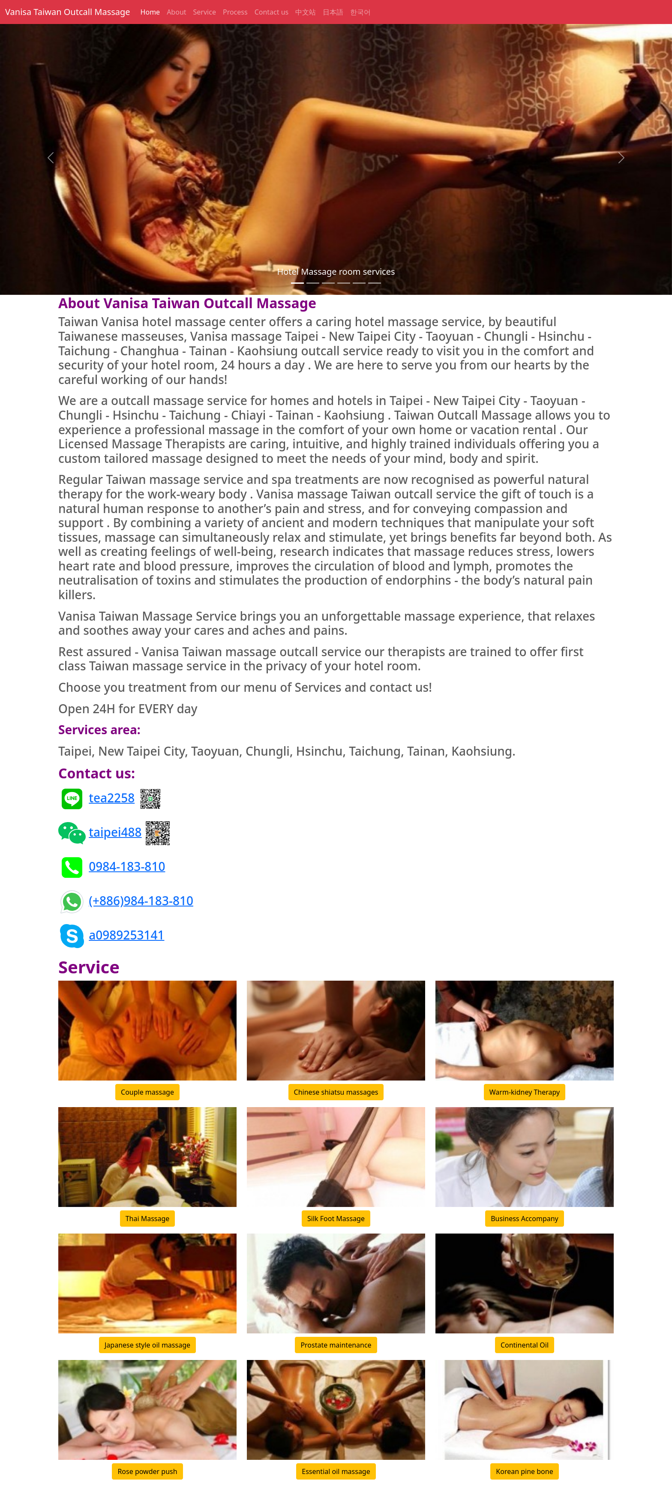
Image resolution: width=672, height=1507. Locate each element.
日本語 (333, 12)
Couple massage (147, 1092)
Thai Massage (148, 1218)
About (176, 12)
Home (150, 12)
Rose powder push (147, 1471)
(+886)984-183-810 (141, 900)
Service (204, 12)
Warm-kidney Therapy (524, 1092)
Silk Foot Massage (336, 1218)
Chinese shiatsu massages (336, 1092)
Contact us (272, 12)
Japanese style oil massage (147, 1345)
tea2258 (112, 797)
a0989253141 (126, 934)
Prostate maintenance (335, 1345)
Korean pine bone (524, 1471)
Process (235, 12)
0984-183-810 (127, 866)
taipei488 (115, 831)
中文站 (305, 12)
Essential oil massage (336, 1471)
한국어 (360, 12)
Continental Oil (525, 1345)
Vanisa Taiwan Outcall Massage (67, 12)
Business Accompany (524, 1218)
